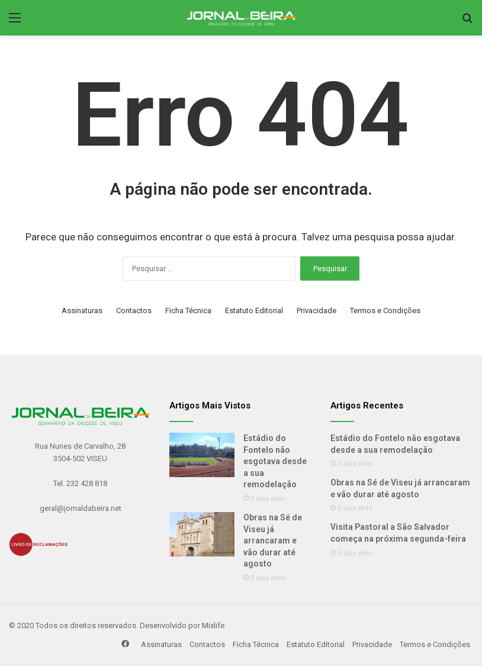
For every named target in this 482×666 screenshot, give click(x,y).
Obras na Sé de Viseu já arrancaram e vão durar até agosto (272, 540)
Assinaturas (82, 310)
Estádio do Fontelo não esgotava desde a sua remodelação (275, 461)
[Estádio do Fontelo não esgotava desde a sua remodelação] (201, 455)
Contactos (134, 310)
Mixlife (213, 625)
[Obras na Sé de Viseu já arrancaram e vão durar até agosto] (201, 534)
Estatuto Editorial (254, 310)
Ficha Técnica (188, 310)
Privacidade (316, 310)
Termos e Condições (385, 310)
